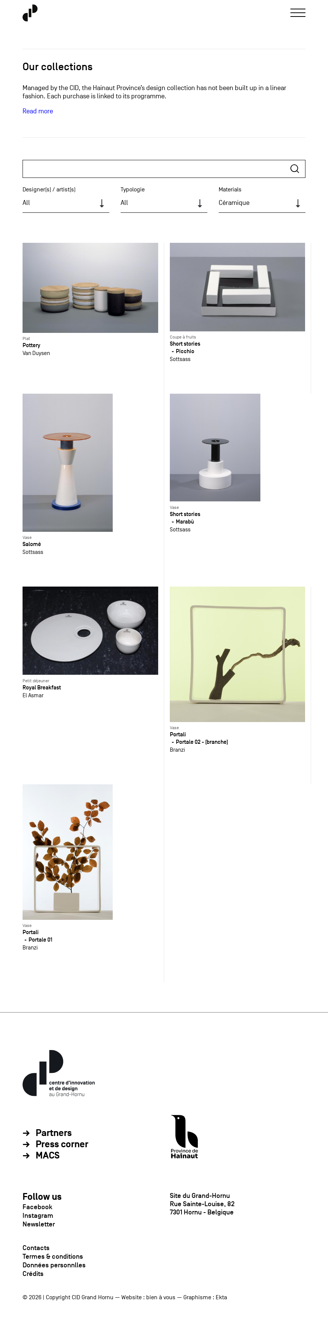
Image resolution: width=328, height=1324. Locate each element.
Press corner (62, 1144)
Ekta (221, 1297)
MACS (48, 1156)
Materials (230, 189)
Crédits (33, 1274)
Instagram (38, 1215)
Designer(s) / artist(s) (49, 189)
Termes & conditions (53, 1256)
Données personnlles (54, 1265)
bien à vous (160, 1297)
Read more (38, 111)
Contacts (36, 1248)
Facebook (37, 1207)
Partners (54, 1133)
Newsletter (39, 1224)
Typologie (133, 189)
